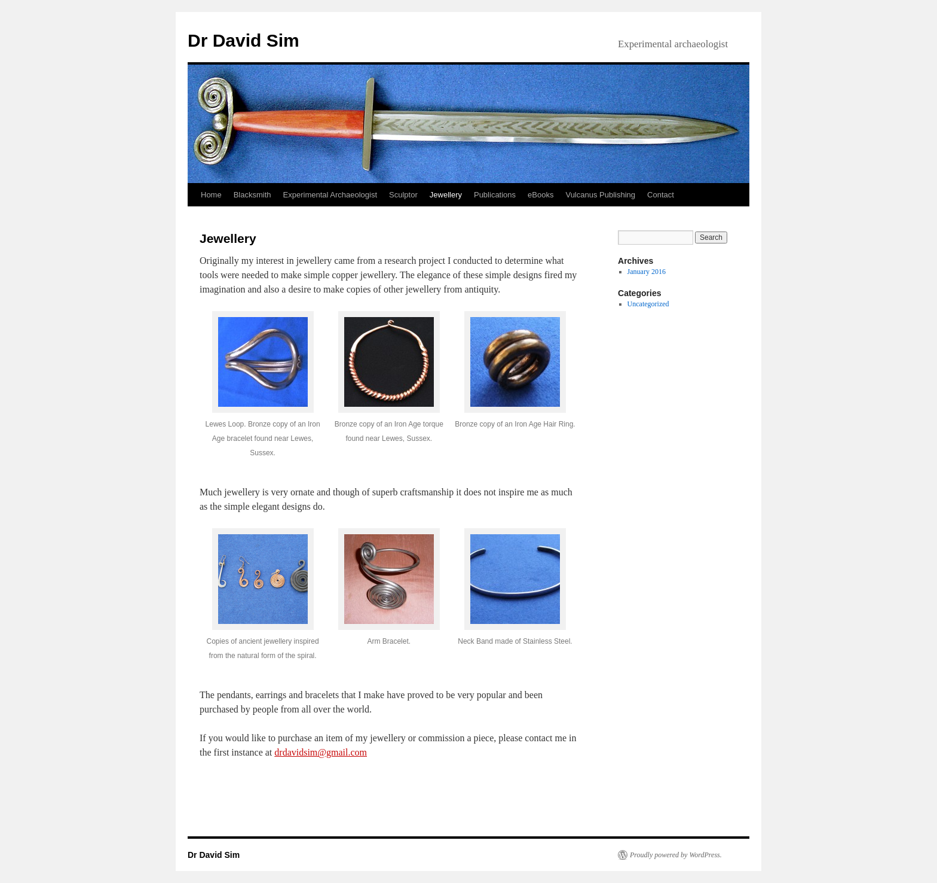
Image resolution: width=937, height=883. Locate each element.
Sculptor (403, 194)
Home (211, 194)
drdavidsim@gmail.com (320, 752)
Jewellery (446, 194)
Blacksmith (252, 194)
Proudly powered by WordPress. (676, 855)
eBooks (540, 194)
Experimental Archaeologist (330, 194)
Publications (495, 194)
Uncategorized (648, 304)
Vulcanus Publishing (600, 194)
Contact (660, 194)
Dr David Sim (243, 40)
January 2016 (646, 271)
